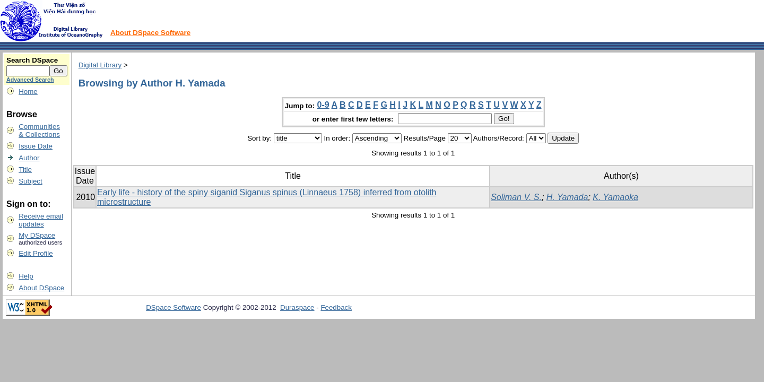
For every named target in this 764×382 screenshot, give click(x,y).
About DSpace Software (150, 33)
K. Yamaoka (615, 197)
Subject (30, 181)
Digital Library (100, 65)
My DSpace (37, 235)
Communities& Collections (39, 130)
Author (29, 158)
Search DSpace (32, 60)
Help (26, 276)
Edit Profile (36, 253)
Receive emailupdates (41, 220)
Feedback (336, 307)
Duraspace (297, 307)
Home (28, 92)
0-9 (323, 104)
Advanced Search (30, 79)
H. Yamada (567, 197)
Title (25, 169)
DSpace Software (173, 307)
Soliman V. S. (516, 197)
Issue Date (36, 146)
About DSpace (41, 288)
